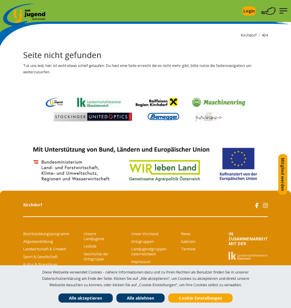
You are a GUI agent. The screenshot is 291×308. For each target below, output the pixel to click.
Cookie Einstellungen (200, 298)
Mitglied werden (283, 174)
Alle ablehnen (140, 298)
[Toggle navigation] (268, 11)
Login (249, 11)
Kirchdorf (249, 35)
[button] (283, 11)
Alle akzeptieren (85, 298)
